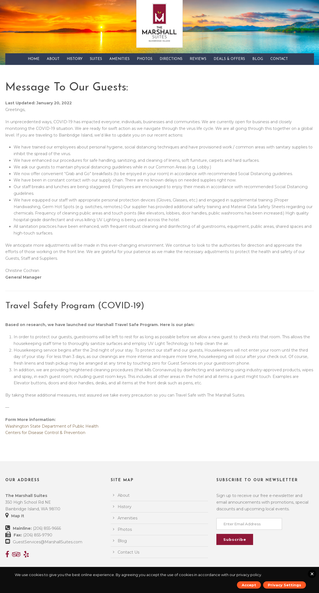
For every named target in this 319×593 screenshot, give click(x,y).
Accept (249, 585)
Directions (171, 59)
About (53, 59)
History (75, 59)
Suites (96, 59)
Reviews (198, 59)
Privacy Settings (284, 585)
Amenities (119, 59)
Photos (144, 59)
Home (33, 59)
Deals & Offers (229, 59)
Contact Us (128, 552)
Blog (257, 59)
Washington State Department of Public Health (51, 426)
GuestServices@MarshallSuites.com (47, 541)
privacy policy (248, 574)
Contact (279, 59)
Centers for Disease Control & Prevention (45, 432)
